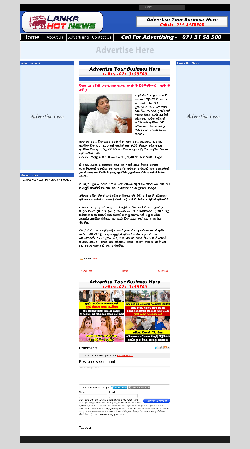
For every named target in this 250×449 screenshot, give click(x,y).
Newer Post (86, 271)
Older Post (163, 271)
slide (95, 258)
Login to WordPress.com (139, 387)
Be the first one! (125, 355)
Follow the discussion (167, 347)
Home (125, 271)
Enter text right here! (124, 375)
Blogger (65, 179)
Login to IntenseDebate (119, 387)
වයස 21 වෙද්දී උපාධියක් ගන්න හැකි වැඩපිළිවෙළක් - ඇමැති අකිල (124, 88)
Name (82, 392)
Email (112, 392)
